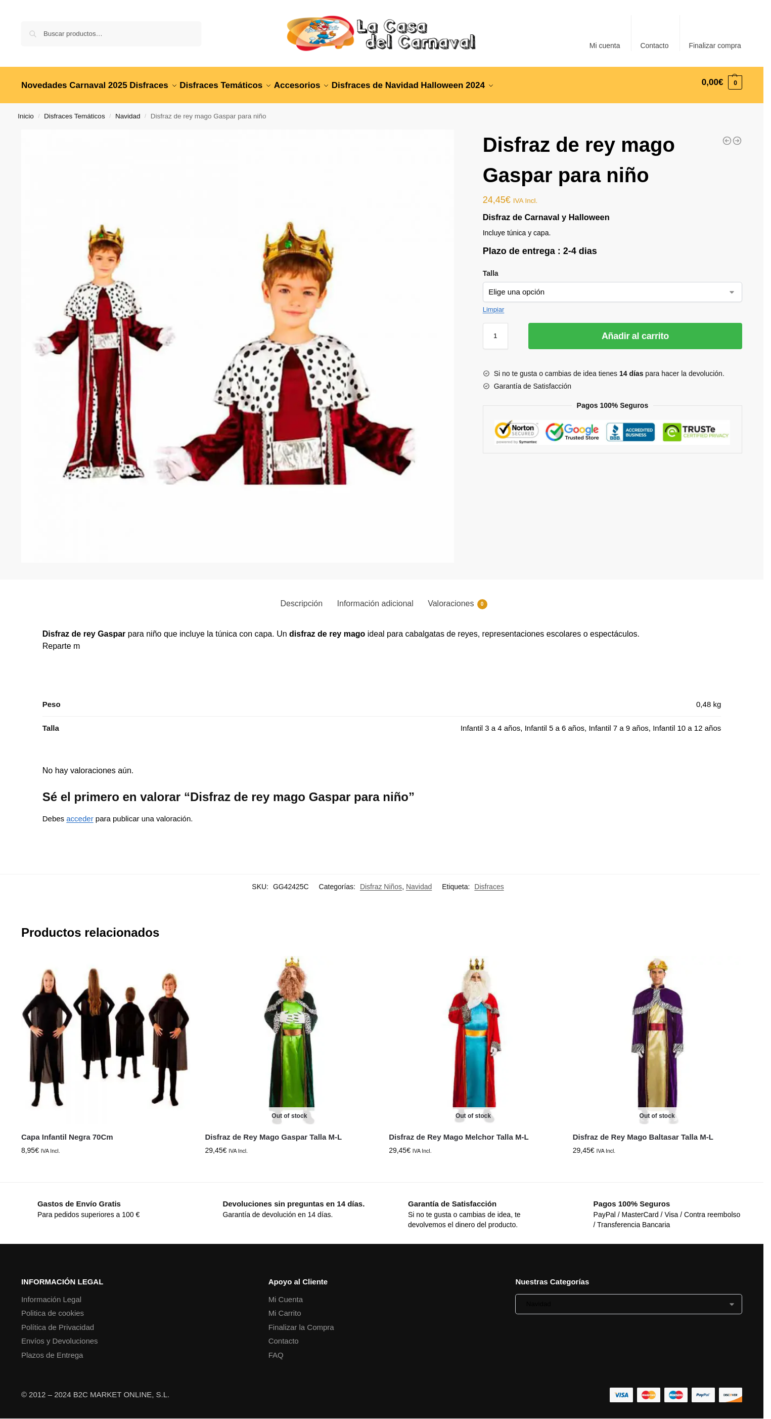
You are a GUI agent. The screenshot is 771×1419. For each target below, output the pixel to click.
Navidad (128, 110)
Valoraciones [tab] (457, 599)
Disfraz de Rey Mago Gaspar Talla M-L (273, 1131)
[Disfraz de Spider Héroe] (727, 135)
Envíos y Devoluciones (59, 1335)
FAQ (276, 1349)
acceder (79, 813)
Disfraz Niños (381, 881)
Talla (490, 267)
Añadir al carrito (635, 330)
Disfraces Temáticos (74, 110)
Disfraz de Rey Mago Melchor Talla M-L (458, 1131)
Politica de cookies (52, 1307)
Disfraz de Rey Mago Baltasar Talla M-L (643, 1131)
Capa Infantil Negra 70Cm (67, 1131)
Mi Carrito (284, 1307)
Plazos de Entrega (52, 1349)
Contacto (654, 45)
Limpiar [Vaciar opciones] (494, 303)
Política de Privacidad (57, 1321)
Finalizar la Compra (301, 1321)
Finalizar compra (715, 45)
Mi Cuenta (285, 1293)
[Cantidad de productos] (495, 330)
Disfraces (489, 881)
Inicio (26, 110)
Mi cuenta (604, 45)
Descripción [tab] (301, 598)
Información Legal (51, 1293)
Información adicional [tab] (375, 598)
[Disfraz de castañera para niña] (737, 135)
